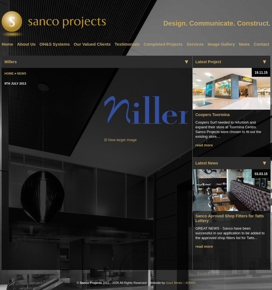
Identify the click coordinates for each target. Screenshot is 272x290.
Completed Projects (163, 44)
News (244, 44)
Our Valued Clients (92, 44)
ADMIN (190, 282)
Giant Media (174, 282)
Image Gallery (221, 44)
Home (7, 44)
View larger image (146, 138)
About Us (26, 44)
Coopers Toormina (212, 114)
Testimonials (127, 44)
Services (195, 44)
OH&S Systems (54, 44)
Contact (261, 44)
